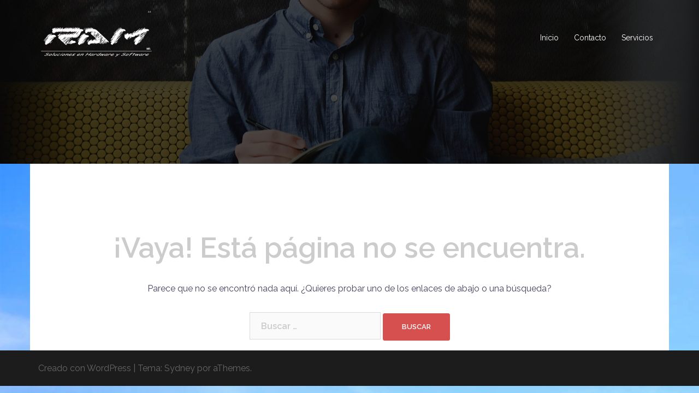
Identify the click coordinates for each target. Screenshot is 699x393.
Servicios (637, 37)
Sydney (179, 368)
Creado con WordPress (84, 368)
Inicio (549, 37)
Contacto (590, 37)
